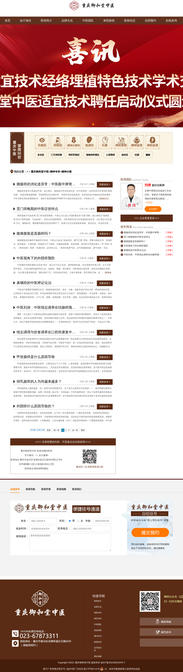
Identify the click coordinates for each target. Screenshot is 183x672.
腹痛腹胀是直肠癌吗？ (34, 233)
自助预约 (150, 20)
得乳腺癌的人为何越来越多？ (39, 381)
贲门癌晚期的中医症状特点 (37, 209)
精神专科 (55, 171)
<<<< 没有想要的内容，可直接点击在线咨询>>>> (63, 442)
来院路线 (109, 20)
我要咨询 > (104, 184)
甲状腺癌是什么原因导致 (36, 357)
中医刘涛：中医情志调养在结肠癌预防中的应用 (53, 307)
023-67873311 (41, 468)
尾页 (83, 430)
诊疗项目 (25, 20)
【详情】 (149, 202)
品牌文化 (67, 20)
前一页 (56, 430)
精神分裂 (67, 171)
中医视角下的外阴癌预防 (36, 258)
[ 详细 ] (169, 232)
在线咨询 (171, 20)
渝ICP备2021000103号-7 (113, 662)
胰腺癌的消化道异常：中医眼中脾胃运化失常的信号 (56, 184)
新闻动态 (129, 20)
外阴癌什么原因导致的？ (36, 406)
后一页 (75, 430)
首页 (7, 20)
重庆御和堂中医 (40, 171)
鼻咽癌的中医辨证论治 (34, 283)
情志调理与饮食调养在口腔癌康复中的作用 (50, 332)
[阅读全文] (104, 198)
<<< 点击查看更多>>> (146, 218)
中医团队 (88, 20)
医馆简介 (46, 20)
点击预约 (153, 209)
